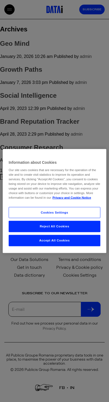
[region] (54, 201)
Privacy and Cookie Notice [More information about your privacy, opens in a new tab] (71, 197)
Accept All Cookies (54, 240)
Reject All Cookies (54, 226)
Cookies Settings (54, 212)
